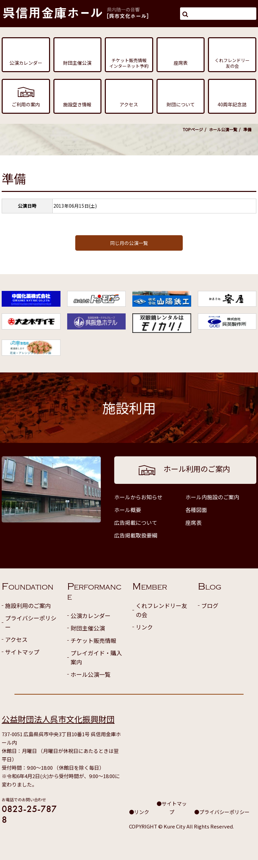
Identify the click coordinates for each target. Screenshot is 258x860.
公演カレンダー (91, 615)
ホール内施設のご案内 (212, 497)
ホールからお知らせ (138, 497)
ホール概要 (127, 510)
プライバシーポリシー (30, 622)
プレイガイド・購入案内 (96, 657)
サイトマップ (22, 652)
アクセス (16, 639)
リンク (144, 627)
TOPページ (193, 129)
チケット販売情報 (93, 640)
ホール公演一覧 (223, 129)
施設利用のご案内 (28, 605)
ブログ (209, 605)
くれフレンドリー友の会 (161, 610)
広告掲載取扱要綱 (135, 535)
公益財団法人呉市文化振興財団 (58, 719)
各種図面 (196, 510)
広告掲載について (135, 522)
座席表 (193, 522)
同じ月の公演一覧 (129, 243)
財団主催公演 (88, 628)
